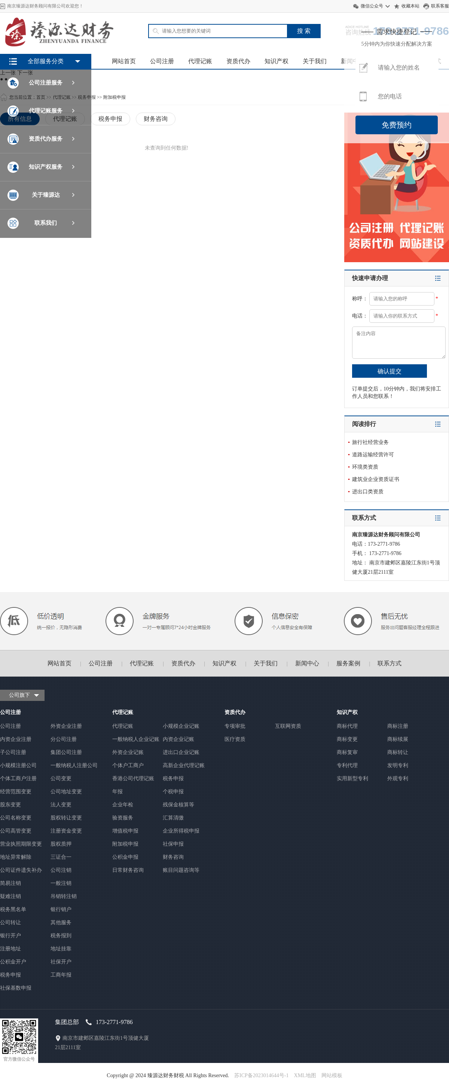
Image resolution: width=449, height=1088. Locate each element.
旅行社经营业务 (370, 442)
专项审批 (234, 726)
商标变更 (347, 739)
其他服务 (61, 922)
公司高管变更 (15, 831)
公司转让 (10, 922)
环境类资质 (365, 467)
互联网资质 (288, 726)
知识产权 (276, 61)
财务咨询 (173, 857)
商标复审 (347, 752)
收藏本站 (410, 6)
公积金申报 (125, 857)
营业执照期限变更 (21, 844)
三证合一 (61, 857)
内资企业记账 (178, 739)
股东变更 (10, 804)
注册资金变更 (66, 831)
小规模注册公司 (18, 765)
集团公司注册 (66, 752)
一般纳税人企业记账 (135, 739)
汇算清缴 (173, 818)
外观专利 (397, 778)
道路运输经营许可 (373, 454)
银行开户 (10, 935)
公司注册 (162, 61)
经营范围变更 (15, 791)
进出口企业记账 (181, 752)
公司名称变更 (15, 818)
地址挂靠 (61, 948)
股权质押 (61, 844)
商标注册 (397, 726)
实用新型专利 (352, 778)
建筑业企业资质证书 (375, 479)
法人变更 (61, 804)
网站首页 (124, 61)
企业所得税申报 (181, 831)
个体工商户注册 (18, 778)
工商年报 (61, 975)
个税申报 (173, 791)
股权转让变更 (66, 818)
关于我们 (315, 61)
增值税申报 (125, 831)
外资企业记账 (128, 752)
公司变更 (61, 778)
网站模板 (331, 1075)
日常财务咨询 (128, 870)
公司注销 (61, 870)
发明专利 (397, 765)
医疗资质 (234, 739)
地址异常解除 (15, 857)
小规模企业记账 (181, 726)
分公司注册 (64, 739)
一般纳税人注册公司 (74, 765)
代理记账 (200, 61)
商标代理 (347, 726)
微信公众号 (372, 6)
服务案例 (348, 663)
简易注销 (10, 883)
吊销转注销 (64, 896)
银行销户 (61, 909)
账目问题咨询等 (181, 870)
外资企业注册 (66, 726)
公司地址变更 (66, 791)
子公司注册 (13, 752)
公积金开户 (13, 962)
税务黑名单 (13, 909)
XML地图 (305, 1075)
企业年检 (122, 804)
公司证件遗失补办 (21, 870)
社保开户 (61, 962)
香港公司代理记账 (133, 778)
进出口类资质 (368, 491)
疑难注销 (10, 896)
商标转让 (397, 752)
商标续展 (397, 739)
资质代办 (238, 61)
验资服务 (122, 818)
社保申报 (173, 844)
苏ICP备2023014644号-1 (261, 1075)
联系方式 (389, 663)
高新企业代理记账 (184, 765)
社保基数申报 (15, 988)
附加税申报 (125, 844)
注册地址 (10, 948)
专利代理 (347, 765)
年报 (117, 791)
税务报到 (61, 935)
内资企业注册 (15, 739)
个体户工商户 (128, 765)
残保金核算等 (178, 804)
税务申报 (10, 975)
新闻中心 (307, 663)
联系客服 (440, 6)
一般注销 (61, 883)
